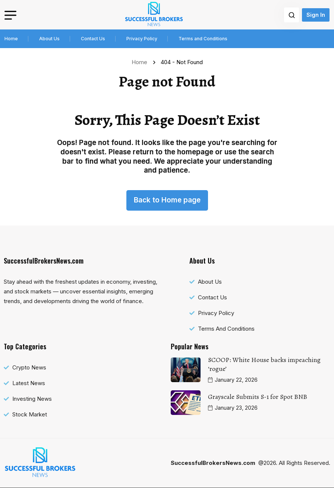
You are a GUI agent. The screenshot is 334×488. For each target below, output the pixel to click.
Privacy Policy (141, 38)
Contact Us (93, 38)
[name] (154, 15)
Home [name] (141, 62)
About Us (49, 38)
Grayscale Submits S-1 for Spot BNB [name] (257, 396)
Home (11, 38)
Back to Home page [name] (167, 200)
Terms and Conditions (203, 38)
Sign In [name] (315, 14)
